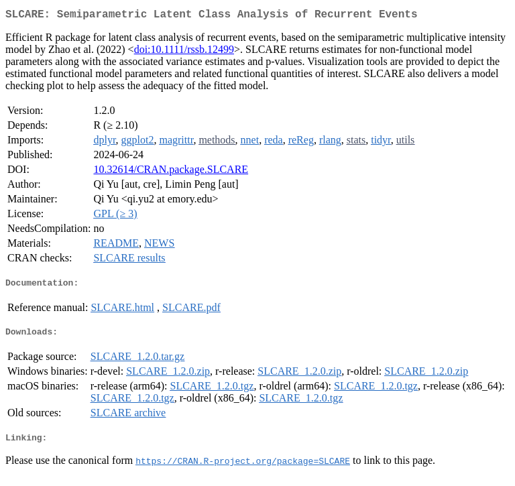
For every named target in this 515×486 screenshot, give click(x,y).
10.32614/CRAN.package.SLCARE (170, 172)
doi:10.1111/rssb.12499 (184, 52)
